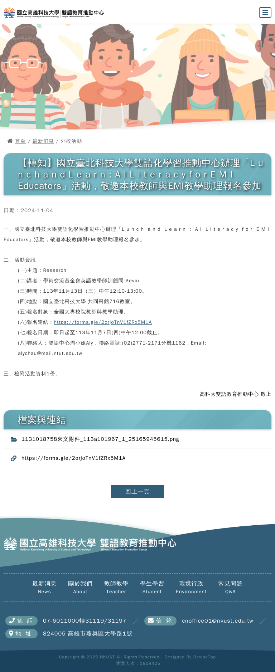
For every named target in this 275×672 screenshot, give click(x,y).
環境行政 (191, 587)
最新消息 (43, 141)
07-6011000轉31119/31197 (84, 620)
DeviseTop (204, 657)
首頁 (20, 141)
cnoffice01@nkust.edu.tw (217, 620)
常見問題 (230, 587)
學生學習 (152, 587)
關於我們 (80, 587)
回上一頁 (137, 491)
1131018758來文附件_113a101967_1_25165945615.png (100, 439)
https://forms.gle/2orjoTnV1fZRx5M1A (103, 322)
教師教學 (116, 587)
